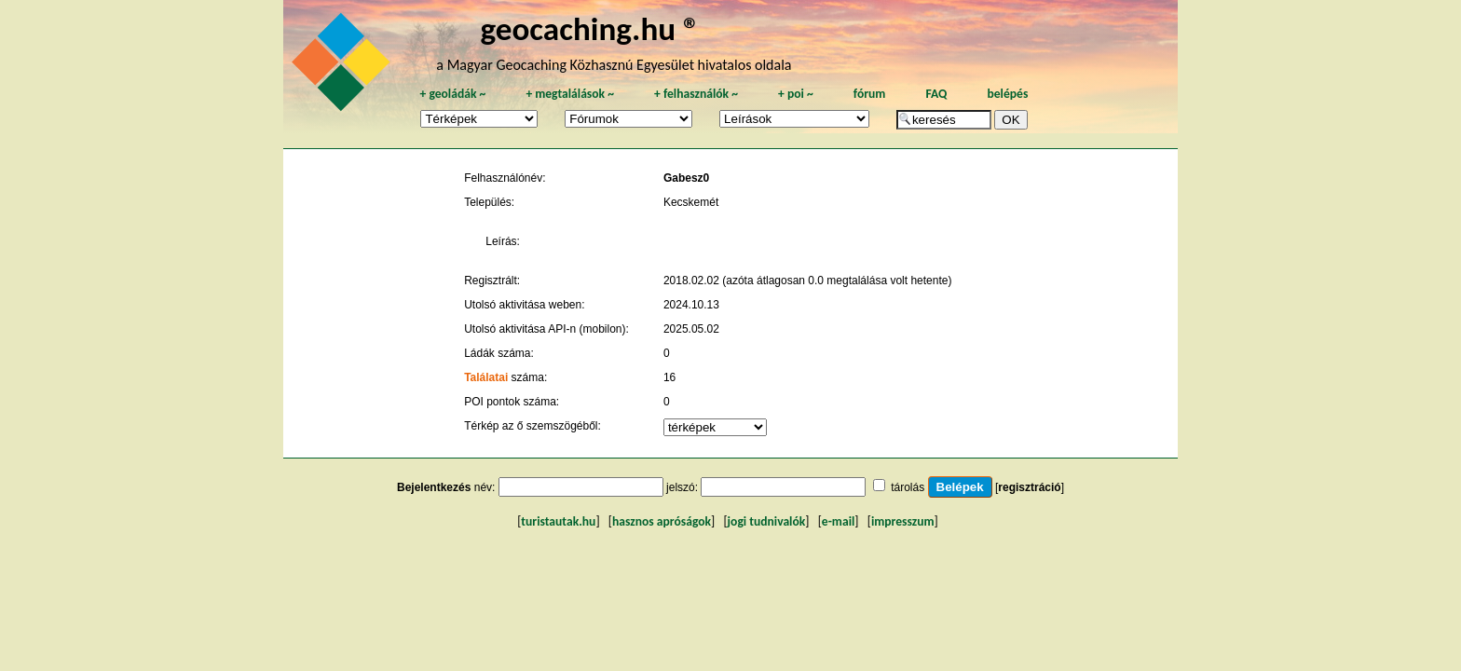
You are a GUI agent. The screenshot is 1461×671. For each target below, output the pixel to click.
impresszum (903, 521)
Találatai (486, 377)
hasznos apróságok (661, 521)
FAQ (936, 94)
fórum (869, 94)
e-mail (838, 521)
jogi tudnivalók (767, 521)
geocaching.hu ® (590, 28)
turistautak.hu (558, 521)
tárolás (907, 487)
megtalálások (570, 94)
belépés (1007, 94)
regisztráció (1029, 487)
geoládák (452, 94)
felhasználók (696, 94)
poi (795, 94)
